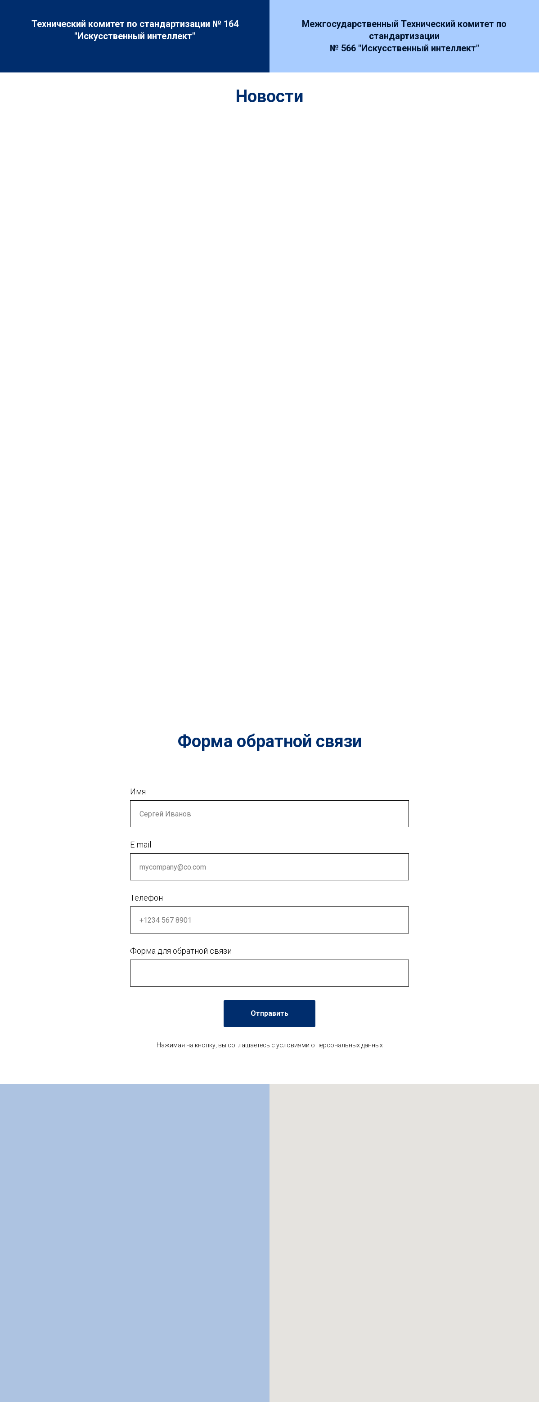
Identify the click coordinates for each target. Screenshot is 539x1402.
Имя (138, 791)
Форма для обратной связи (181, 951)
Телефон (146, 897)
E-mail (140, 844)
